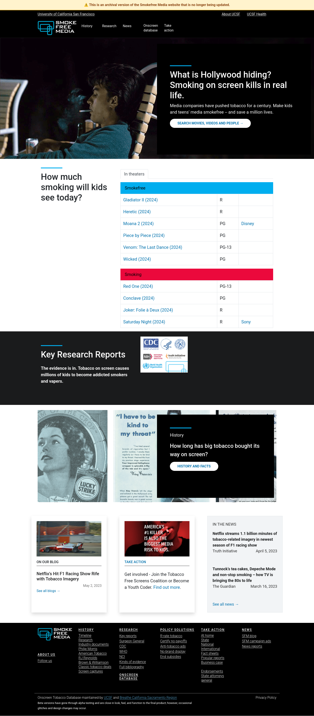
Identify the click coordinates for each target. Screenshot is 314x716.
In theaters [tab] (134, 174)
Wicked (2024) (137, 259)
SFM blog (249, 636)
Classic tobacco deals (94, 667)
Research (85, 640)
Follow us (45, 661)
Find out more (166, 587)
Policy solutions (177, 629)
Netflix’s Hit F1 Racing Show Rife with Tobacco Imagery (68, 576)
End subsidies (170, 657)
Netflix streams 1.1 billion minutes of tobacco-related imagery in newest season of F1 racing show (245, 539)
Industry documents (93, 644)
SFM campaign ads (256, 641)
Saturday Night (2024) (144, 321)
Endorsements (212, 671)
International (210, 649)
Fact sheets (210, 653)
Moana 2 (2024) (138, 223)
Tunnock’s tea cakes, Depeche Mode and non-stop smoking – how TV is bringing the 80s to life (244, 575)
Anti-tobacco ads (173, 646)
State (205, 640)
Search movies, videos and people (208, 123)
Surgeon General (131, 641)
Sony (246, 321)
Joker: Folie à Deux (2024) (148, 310)
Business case (212, 662)
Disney (247, 223)
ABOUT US (46, 654)
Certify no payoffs (173, 641)
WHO (123, 651)
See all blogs (46, 591)
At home (207, 635)
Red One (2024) (138, 286)
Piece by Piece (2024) (144, 235)
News (247, 629)
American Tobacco (92, 653)
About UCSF (231, 14)
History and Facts (194, 466)
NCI (122, 657)
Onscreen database (128, 676)
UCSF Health (256, 14)
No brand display (172, 651)
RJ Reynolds (87, 658)
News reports (252, 646)
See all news (223, 604)
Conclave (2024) (138, 298)
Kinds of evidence (132, 662)
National (207, 644)
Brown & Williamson (93, 662)
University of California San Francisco (66, 14)
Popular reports (212, 658)
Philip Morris (87, 649)
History (86, 629)
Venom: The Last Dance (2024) (152, 247)
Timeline (84, 635)
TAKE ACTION (213, 629)
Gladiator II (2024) (140, 199)
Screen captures (90, 671)
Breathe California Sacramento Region (148, 698)
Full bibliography (131, 667)
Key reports (128, 636)
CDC (122, 646)
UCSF (108, 698)
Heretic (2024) (137, 211)
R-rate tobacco (171, 636)
